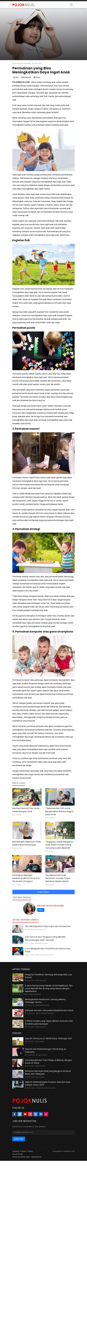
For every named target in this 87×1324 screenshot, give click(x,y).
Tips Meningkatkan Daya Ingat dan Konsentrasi (48, 926)
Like (16, 77)
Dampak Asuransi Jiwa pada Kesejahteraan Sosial (49, 1010)
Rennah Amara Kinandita (50, 905)
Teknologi (50, 857)
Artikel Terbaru (43, 892)
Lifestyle (17, 790)
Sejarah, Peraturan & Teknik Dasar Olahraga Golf (48, 1038)
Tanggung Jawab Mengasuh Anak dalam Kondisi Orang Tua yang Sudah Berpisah (59, 844)
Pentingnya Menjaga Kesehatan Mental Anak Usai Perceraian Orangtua (26, 878)
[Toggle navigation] (71, 4)
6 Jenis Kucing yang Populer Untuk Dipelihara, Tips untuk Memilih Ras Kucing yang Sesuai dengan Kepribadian (49, 988)
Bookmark (26, 77)
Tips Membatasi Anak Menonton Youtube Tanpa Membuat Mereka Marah (57, 878)
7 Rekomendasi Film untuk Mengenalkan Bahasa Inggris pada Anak (59, 811)
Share (37, 77)
